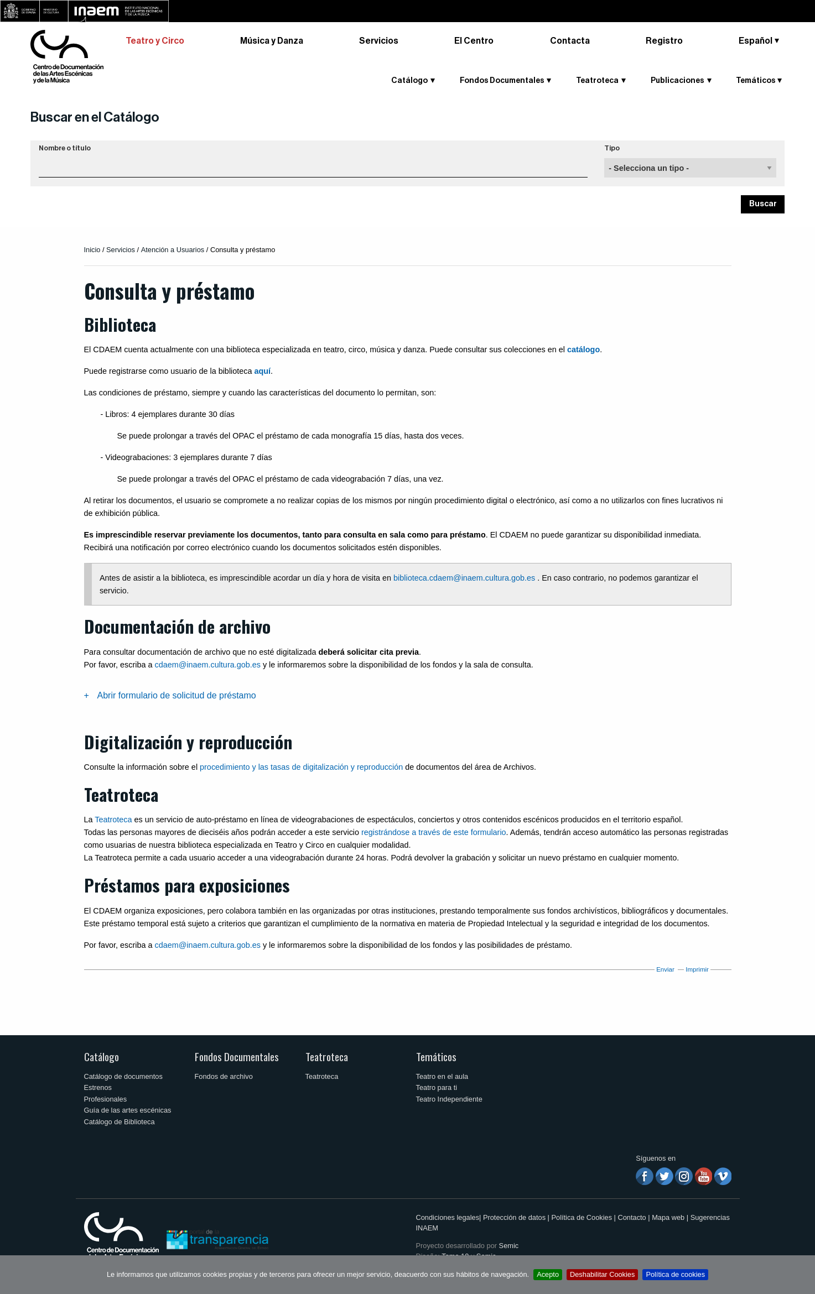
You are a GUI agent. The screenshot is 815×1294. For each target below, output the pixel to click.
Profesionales (105, 1099)
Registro (664, 40)
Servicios (378, 40)
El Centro (474, 40)
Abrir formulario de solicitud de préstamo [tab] (176, 695)
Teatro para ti (437, 1087)
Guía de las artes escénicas (128, 1110)
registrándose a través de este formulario (433, 832)
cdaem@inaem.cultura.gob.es (207, 664)
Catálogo (409, 81)
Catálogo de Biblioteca (119, 1122)
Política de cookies (675, 1274)
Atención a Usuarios (173, 250)
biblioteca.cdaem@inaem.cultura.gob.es (464, 577)
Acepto (548, 1274)
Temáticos (756, 81)
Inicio (92, 250)
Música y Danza (271, 40)
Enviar (665, 969)
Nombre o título (65, 148)
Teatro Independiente (449, 1099)
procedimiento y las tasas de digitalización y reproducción (301, 767)
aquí (262, 371)
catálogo (583, 349)
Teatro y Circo (155, 40)
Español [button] (755, 40)
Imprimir (697, 969)
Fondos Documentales (502, 81)
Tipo (612, 148)
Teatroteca (597, 81)
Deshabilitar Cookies (602, 1274)
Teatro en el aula (442, 1076)
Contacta (570, 40)
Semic (509, 1245)
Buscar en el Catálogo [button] (94, 117)
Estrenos (98, 1087)
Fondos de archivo (224, 1076)
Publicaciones (677, 81)
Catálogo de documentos (123, 1076)
